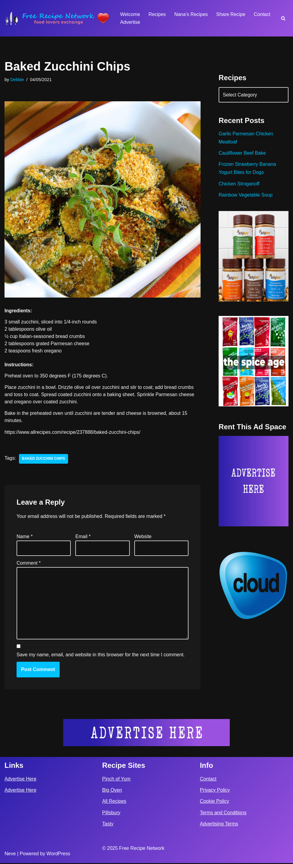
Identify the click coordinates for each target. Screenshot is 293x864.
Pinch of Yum (116, 779)
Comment (29, 563)
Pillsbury (111, 813)
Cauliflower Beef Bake (242, 153)
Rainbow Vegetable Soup (246, 195)
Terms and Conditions (223, 813)
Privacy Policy (215, 791)
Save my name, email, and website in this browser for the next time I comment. (101, 655)
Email (83, 536)
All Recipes (114, 802)
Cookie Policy (214, 802)
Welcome (130, 14)
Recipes (157, 14)
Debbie (17, 79)
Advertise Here (20, 779)
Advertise (130, 22)
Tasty (107, 824)
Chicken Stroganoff (239, 184)
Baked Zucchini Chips (43, 459)
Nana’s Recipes (191, 14)
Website (143, 536)
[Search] (283, 18)
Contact (262, 14)
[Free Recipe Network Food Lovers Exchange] (57, 18)
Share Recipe (231, 14)
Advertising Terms (219, 824)
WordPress (58, 854)
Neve (10, 854)
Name (25, 536)
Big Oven (112, 791)
